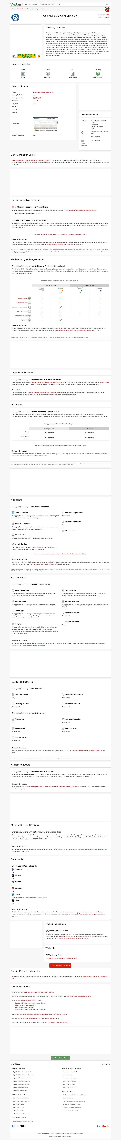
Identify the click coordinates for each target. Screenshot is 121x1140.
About (39, 1133)
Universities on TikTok (69, 1084)
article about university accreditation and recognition (57, 244)
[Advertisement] (26, 38)
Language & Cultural (23, 302)
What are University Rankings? (25, 1007)
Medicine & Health (24, 311)
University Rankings (31, 4)
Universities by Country (47, 4)
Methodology (45, 1133)
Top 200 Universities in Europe (21, 1081)
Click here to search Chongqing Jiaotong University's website (31, 160)
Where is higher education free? (25, 1005)
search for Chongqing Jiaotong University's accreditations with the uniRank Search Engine (61, 234)
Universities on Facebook (70, 1072)
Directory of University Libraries (71, 1104)
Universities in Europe (19, 1104)
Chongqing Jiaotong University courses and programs (47, 382)
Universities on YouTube (69, 1081)
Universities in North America (21, 1098)
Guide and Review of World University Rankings (30, 1009)
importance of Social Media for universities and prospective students (83, 914)
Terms (62, 1133)
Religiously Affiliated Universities (72, 1107)
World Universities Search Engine (80, 996)
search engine (104, 382)
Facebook (16, 1126)
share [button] (106, 20)
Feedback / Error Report (60, 1058)
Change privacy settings (76, 1133)
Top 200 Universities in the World (22, 1072)
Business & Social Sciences (21, 307)
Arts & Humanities (24, 298)
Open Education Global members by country (74, 938)
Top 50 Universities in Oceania (21, 1090)
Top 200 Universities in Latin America (23, 1078)
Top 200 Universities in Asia (20, 1087)
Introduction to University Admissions (44, 564)
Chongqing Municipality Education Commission (82, 210)
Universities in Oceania (19, 1113)
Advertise (57, 1133)
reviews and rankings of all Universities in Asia (38, 1018)
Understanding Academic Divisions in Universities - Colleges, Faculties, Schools (52, 787)
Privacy (67, 1133)
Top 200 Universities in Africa (21, 1084)
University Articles (68, 1098)
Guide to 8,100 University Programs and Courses (30, 1003)
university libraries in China (58, 1014)
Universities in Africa (18, 1107)
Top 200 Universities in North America (23, 1075)
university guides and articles (27, 1000)
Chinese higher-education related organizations (32, 1014)
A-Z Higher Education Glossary (58, 1022)
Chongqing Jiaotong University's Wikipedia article (61, 958)
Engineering (26, 320)
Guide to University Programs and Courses (41, 392)
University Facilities (79, 751)
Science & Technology (23, 315)
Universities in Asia (18, 1110)
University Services (94, 751)
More (59, 4)
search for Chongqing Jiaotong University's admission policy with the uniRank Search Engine (61, 554)
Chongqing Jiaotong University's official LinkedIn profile (29, 897)
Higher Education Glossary (70, 1110)
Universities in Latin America (21, 1101)
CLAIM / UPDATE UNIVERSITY (60, 965)
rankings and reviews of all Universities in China (39, 992)
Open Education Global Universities (23, 1121)
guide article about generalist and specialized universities (73, 330)
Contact (52, 1133)
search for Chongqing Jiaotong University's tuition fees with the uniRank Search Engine (61, 445)
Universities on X (67, 1075)
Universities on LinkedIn (69, 1087)
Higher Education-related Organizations (74, 1101)
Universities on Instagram (70, 1078)
